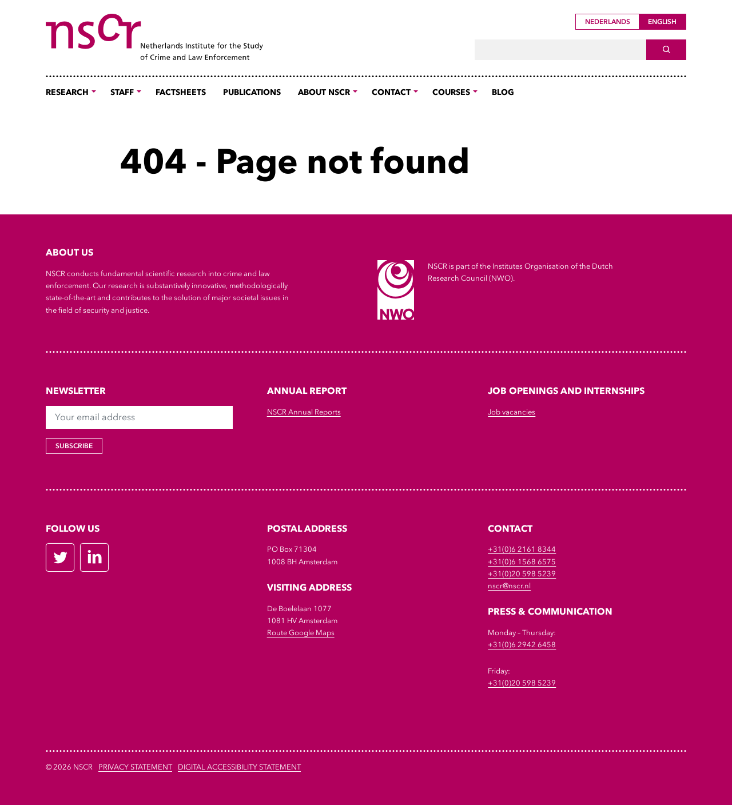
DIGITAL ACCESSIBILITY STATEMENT (239, 767)
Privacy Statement (135, 767)
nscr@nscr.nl (509, 585)
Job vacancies (511, 412)
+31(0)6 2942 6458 (522, 644)
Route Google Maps (301, 632)
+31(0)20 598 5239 (522, 573)
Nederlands (607, 22)
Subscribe (74, 446)
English (662, 22)
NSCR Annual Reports (304, 412)
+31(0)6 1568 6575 (522, 561)
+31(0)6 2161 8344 (522, 549)
